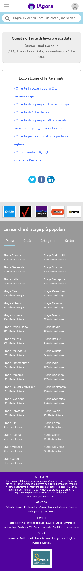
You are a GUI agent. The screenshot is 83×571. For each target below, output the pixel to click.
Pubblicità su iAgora (35, 506)
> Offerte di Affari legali (31, 112)
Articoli (10, 506)
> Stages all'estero (27, 160)
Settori (70, 241)
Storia (19, 506)
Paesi (10, 241)
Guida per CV (25, 527)
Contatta (48, 511)
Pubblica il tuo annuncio (66, 527)
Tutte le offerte (16, 522)
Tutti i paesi (26, 538)
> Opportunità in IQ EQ (30, 152)
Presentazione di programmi (50, 538)
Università (12, 538)
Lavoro (50, 522)
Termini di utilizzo (57, 506)
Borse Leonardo (42, 527)
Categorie (48, 241)
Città (27, 241)
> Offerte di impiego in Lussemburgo (41, 104)
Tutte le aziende (35, 522)
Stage (59, 522)
